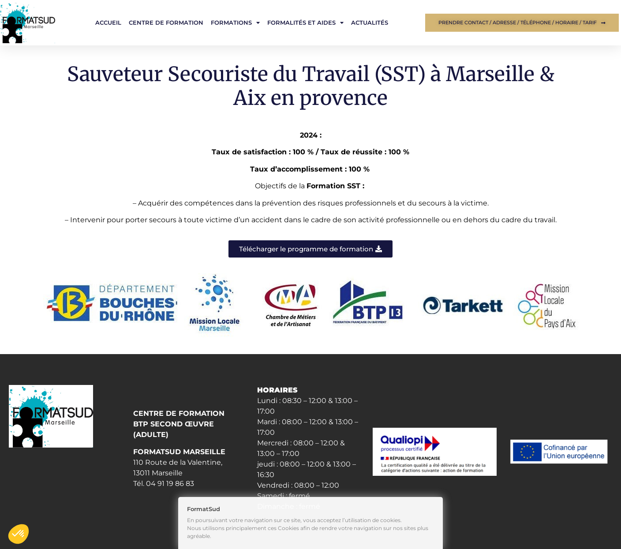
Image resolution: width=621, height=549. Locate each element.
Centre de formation (166, 22)
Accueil (108, 22)
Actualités (369, 22)
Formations (235, 22)
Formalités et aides (305, 22)
